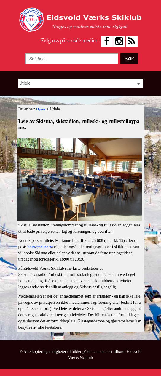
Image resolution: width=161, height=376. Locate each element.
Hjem (40, 109)
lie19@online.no (40, 247)
